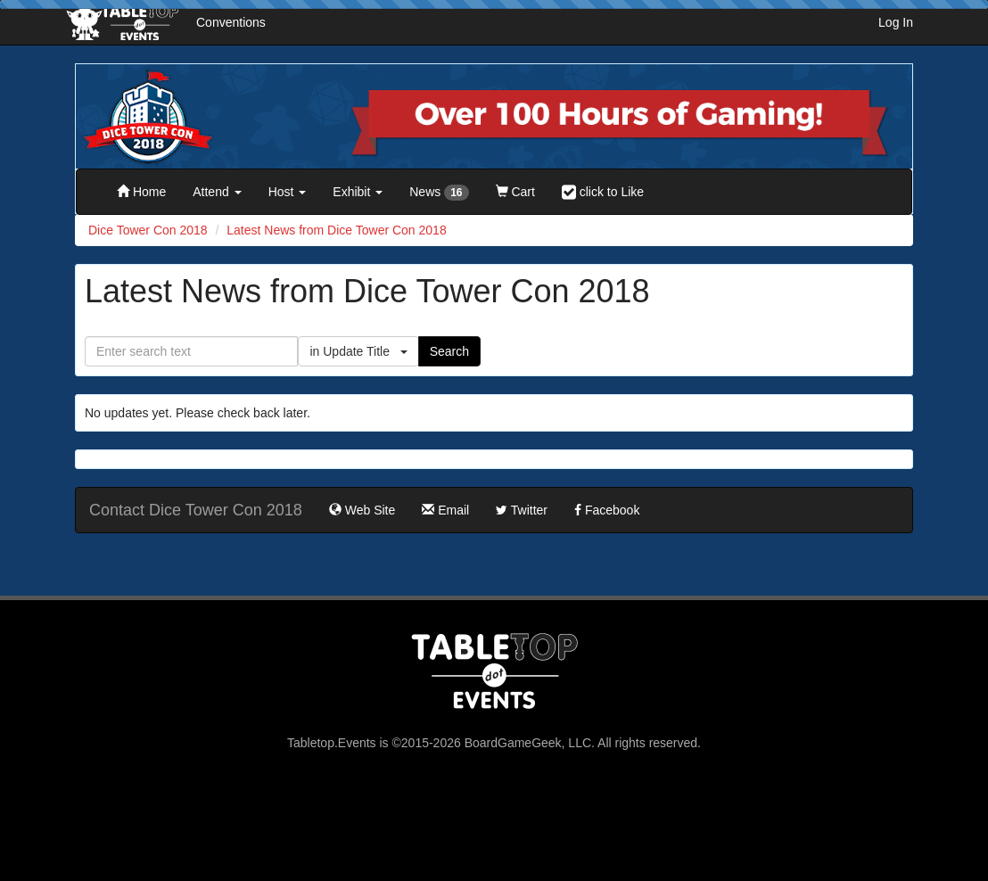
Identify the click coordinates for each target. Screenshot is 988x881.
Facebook (606, 510)
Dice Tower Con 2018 (148, 230)
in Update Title (358, 351)
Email (445, 510)
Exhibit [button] (358, 192)
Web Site (362, 510)
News (438, 193)
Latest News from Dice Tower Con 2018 (336, 230)
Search (449, 351)
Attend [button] (217, 192)
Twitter (522, 510)
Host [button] (287, 192)
